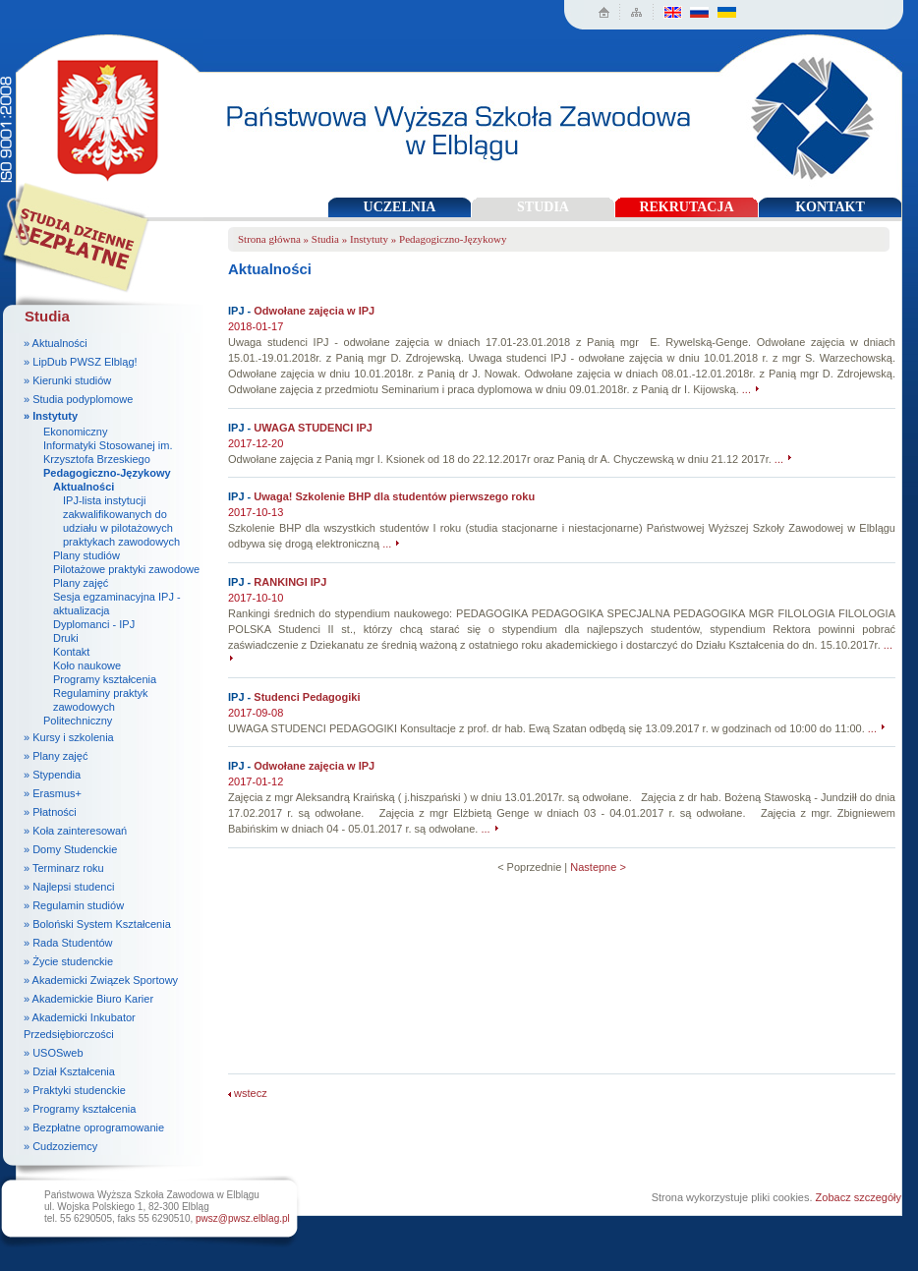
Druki (66, 638)
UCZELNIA (400, 207)
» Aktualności (55, 343)
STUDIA (543, 207)
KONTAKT (830, 207)
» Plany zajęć (55, 756)
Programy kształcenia (104, 679)
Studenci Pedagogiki (307, 697)
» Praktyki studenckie (75, 1090)
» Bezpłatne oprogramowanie (94, 1127)
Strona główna (269, 239)
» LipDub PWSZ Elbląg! (81, 362)
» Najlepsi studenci (69, 887)
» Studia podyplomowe (78, 399)
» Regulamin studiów (74, 905)
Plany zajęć (80, 583)
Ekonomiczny (75, 431)
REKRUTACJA (686, 207)
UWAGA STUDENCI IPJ (313, 427)
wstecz (247, 1093)
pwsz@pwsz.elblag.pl (243, 1218)
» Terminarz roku (64, 868)
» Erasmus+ (53, 793)
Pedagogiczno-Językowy (107, 473)
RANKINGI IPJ (290, 582)
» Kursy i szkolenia (69, 737)
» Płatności (50, 812)
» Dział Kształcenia (69, 1071)
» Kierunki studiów (67, 380)
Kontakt (71, 652)
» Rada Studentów (68, 943)
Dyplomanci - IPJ (94, 624)
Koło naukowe (87, 665)
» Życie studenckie (68, 961)
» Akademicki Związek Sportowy (101, 980)
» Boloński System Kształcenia (97, 924)
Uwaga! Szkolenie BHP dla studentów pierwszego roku (394, 496)
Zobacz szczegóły (858, 1197)
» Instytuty (51, 416)
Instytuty (369, 239)
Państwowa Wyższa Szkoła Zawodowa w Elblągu (101, 113)
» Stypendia (52, 774)
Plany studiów (86, 555)
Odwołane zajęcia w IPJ (314, 311)
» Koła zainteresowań (75, 831)
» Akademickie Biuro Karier (88, 999)
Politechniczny (77, 720)
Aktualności (83, 486)
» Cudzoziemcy (60, 1146)
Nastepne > (598, 867)
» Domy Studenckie (70, 849)
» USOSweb (54, 1053)
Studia (325, 239)
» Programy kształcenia (80, 1109)
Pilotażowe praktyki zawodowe (126, 569)
